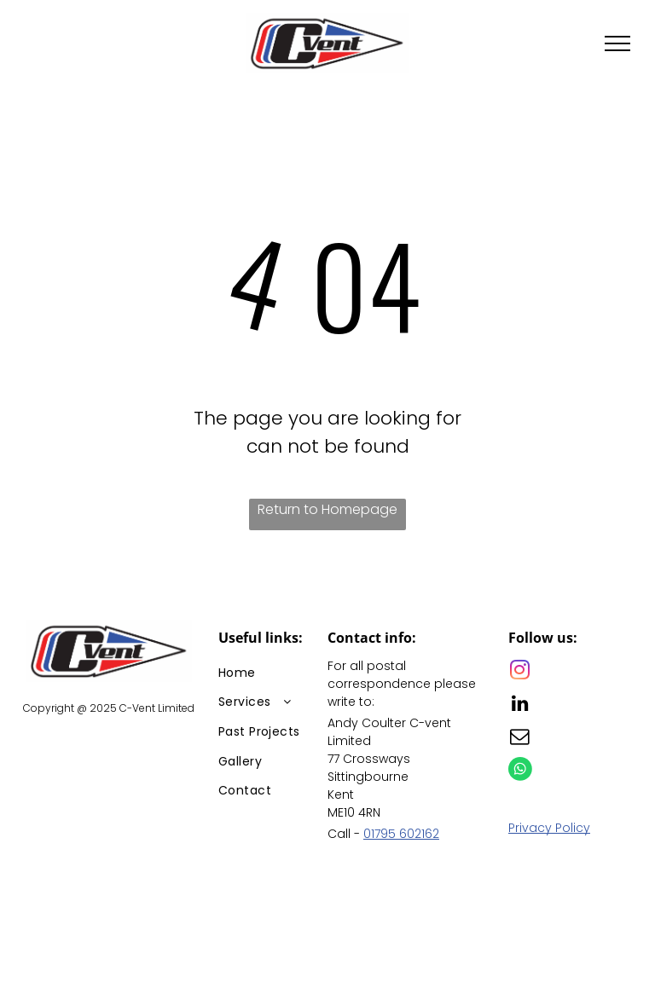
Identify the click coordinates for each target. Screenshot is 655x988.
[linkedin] (520, 705)
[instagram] (520, 672)
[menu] (617, 43)
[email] (520, 738)
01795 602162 (401, 833)
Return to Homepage (327, 509)
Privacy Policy (549, 827)
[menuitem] (279, 673)
